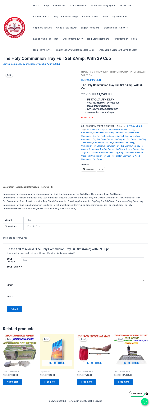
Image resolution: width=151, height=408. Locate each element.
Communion (86, 133)
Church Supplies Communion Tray (119, 129)
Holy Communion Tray (108, 152)
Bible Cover (125, 5)
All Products (59, 5)
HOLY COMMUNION (98, 72)
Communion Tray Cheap (123, 143)
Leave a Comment (12, 64)
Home (36, 5)
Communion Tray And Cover (93, 139)
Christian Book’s (41, 16)
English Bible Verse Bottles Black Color (75, 50)
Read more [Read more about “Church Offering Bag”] (86, 381)
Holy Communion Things (65, 16)
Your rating (11, 260)
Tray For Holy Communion (122, 156)
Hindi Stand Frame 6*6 (98, 39)
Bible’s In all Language (103, 5)
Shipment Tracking (42, 27)
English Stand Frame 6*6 (115, 27)
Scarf (105, 16)
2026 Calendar (78, 5)
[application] (85, 5)
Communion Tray (132, 136)
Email (10, 296)
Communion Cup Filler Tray (127, 133)
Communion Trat (116, 136)
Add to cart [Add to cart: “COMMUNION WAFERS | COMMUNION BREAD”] (12, 381)
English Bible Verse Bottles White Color (117, 50)
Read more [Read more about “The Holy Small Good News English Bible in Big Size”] (49, 381)
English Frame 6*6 (90, 27)
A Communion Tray (95, 129)
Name (10, 285)
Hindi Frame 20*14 (42, 50)
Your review (14, 266)
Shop (46, 5)
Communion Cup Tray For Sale (94, 136)
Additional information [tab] (27, 187)
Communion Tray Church (92, 146)
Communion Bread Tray (103, 133)
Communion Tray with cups (120, 149)
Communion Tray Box (102, 143)
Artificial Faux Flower (66, 27)
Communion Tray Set (98, 149)
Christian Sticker (90, 16)
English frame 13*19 (73, 39)
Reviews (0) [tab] (47, 187)
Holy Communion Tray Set (98, 156)
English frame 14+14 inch (45, 39)
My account (119, 16)
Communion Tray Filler (114, 146)
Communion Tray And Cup (118, 139)
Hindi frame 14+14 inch (125, 39)
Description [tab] (8, 187)
